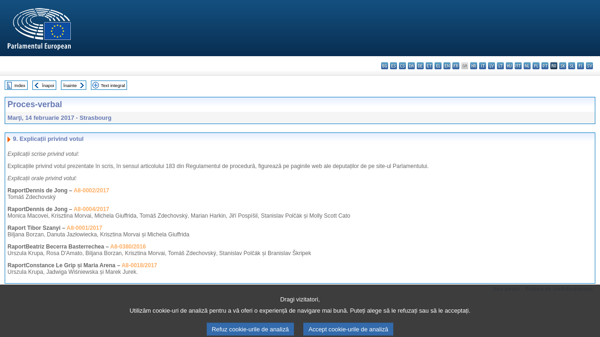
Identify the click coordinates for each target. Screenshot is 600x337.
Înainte (70, 85)
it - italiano (482, 65)
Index (20, 85)
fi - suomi (580, 65)
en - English (446, 65)
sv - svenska (589, 65)
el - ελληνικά (438, 65)
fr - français (455, 65)
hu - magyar (509, 65)
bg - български (384, 65)
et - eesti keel (429, 65)
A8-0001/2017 (84, 228)
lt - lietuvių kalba (500, 65)
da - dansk (411, 65)
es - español (393, 65)
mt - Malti (518, 65)
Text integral (113, 85)
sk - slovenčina (562, 65)
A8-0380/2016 (128, 246)
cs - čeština (402, 65)
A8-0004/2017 (91, 209)
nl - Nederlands (527, 65)
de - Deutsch (420, 65)
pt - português (544, 65)
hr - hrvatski (473, 65)
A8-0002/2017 (91, 190)
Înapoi (48, 85)
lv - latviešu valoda (491, 65)
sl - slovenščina (571, 65)
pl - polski (536, 65)
